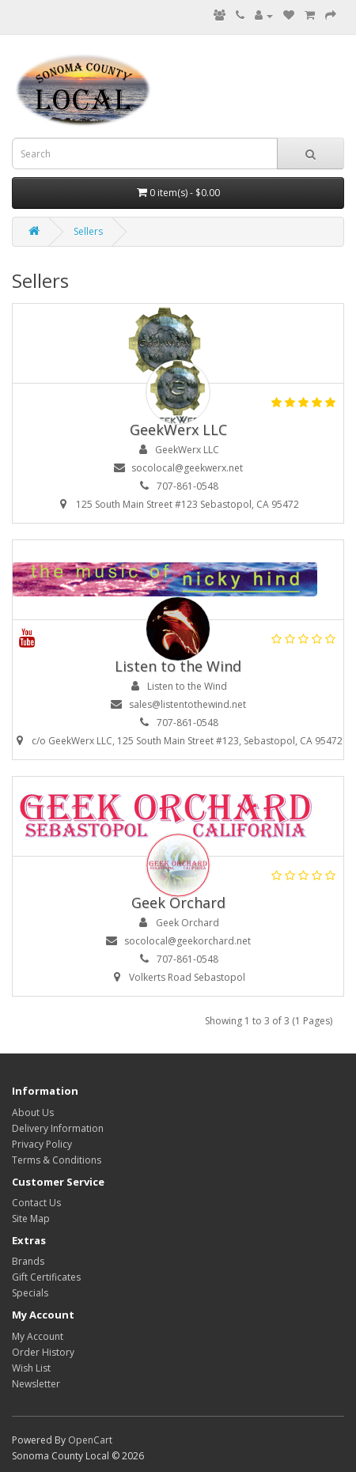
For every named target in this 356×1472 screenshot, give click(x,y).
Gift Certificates (46, 1277)
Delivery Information (58, 1128)
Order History (43, 1352)
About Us (33, 1112)
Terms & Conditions (56, 1160)
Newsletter (36, 1384)
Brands (28, 1261)
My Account (37, 1336)
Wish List (31, 1368)
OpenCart (90, 1440)
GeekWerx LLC (178, 429)
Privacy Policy (42, 1144)
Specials (30, 1293)
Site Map (31, 1218)
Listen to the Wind (178, 666)
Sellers (88, 231)
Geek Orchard (178, 902)
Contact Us (36, 1202)
